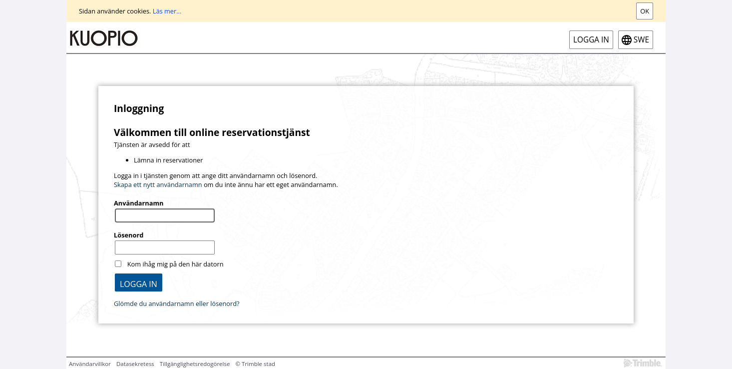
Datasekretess (135, 364)
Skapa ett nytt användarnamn (158, 184)
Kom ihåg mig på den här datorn (175, 264)
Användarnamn (138, 203)
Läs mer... (167, 11)
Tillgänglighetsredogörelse (195, 364)
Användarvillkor (90, 364)
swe (641, 39)
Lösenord (128, 235)
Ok (644, 11)
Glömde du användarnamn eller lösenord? (177, 303)
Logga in (591, 39)
